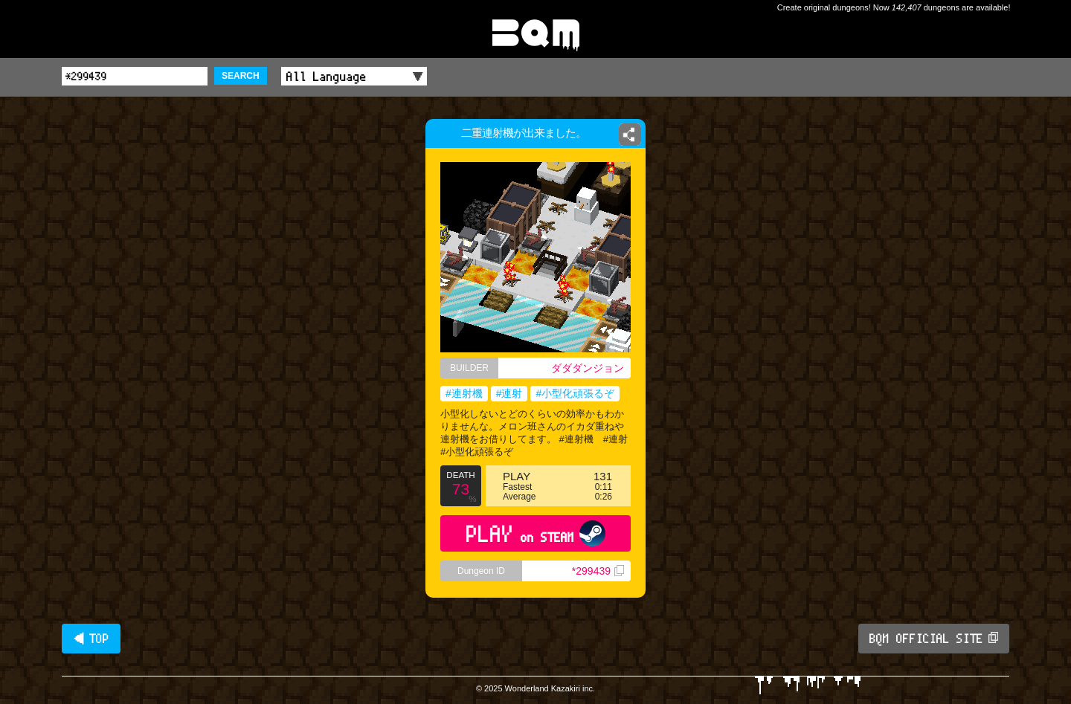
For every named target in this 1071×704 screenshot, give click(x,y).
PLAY (535, 533)
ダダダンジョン (587, 368)
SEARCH (241, 76)
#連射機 (464, 393)
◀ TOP (91, 638)
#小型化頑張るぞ (575, 393)
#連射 (509, 393)
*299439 (598, 571)
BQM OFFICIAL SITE (933, 638)
